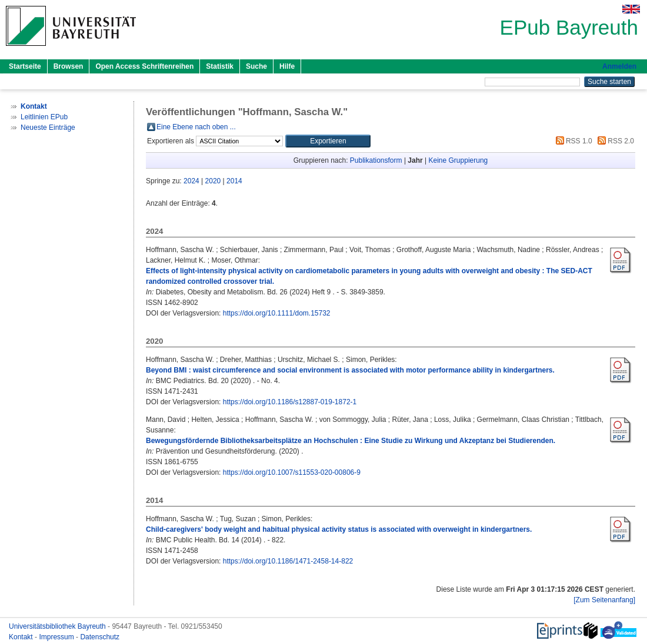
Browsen (69, 66)
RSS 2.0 (614, 141)
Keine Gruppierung (458, 160)
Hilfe (287, 66)
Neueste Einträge (48, 127)
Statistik (220, 66)
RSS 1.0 (572, 141)
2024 (191, 181)
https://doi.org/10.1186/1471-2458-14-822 (288, 561)
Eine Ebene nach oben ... (196, 127)
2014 (234, 181)
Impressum (57, 637)
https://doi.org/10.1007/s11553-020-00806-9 (292, 472)
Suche (256, 66)
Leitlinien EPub (44, 117)
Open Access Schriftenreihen (144, 66)
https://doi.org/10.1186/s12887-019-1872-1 (290, 402)
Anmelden (619, 66)
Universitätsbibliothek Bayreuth (58, 626)
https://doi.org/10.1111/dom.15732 (277, 313)
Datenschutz (99, 637)
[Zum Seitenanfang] (604, 600)
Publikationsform (376, 160)
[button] (328, 141)
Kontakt (22, 637)
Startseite (25, 66)
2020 (213, 181)
